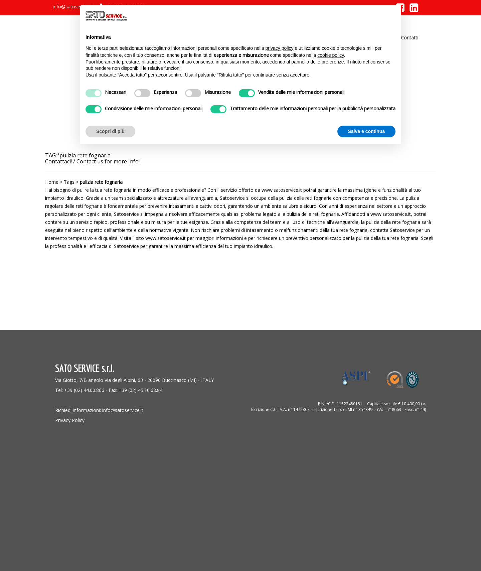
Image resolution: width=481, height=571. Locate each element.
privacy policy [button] (280, 48)
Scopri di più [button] (110, 131)
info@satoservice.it (73, 6)
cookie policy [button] (330, 55)
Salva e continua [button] (366, 131)
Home (51, 182)
